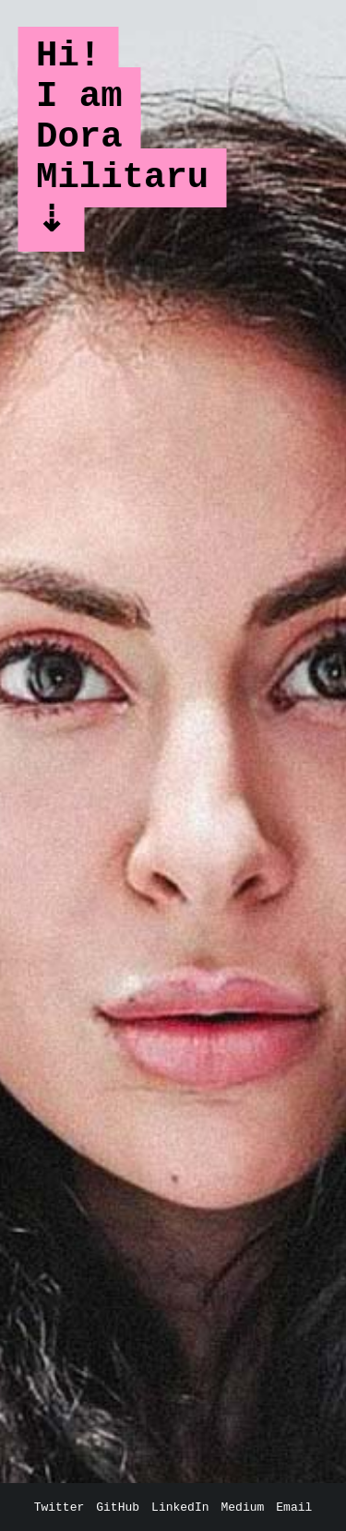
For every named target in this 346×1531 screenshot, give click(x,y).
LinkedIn (180, 1507)
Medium (243, 1507)
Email (294, 1507)
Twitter (59, 1507)
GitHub (117, 1507)
